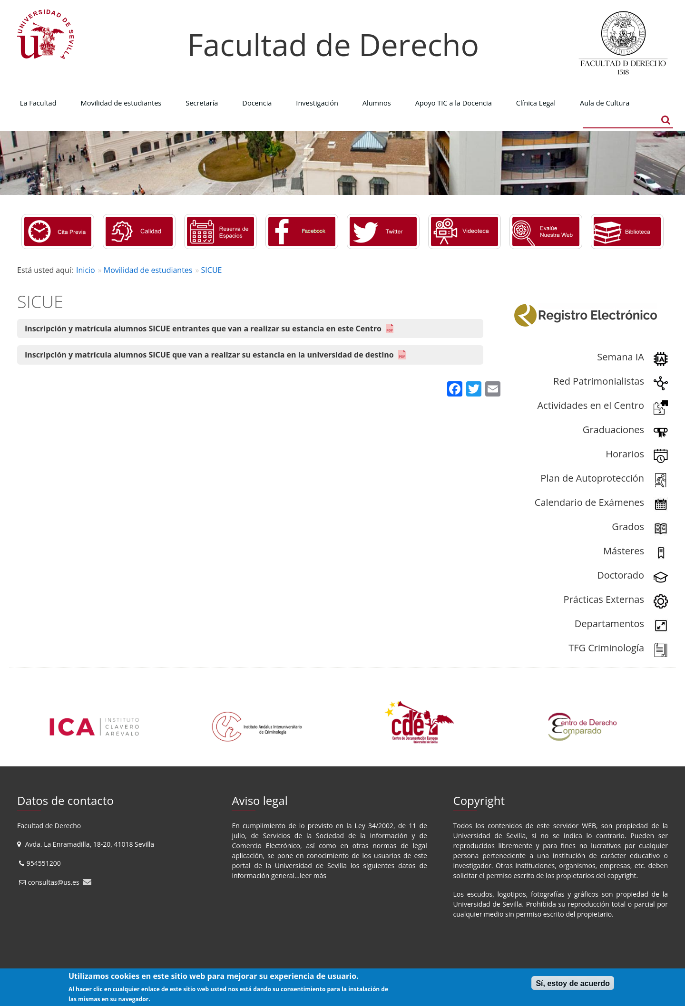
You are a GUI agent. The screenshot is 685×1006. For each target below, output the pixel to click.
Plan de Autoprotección (592, 478)
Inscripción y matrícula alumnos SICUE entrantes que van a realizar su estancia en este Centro (203, 328)
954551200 (45, 863)
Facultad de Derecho (333, 44)
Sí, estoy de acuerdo (573, 983)
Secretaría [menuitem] (202, 102)
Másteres (623, 551)
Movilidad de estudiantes (148, 270)
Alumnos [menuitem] (376, 102)
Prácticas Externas (603, 599)
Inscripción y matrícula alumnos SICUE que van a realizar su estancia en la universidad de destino (209, 354)
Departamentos (609, 624)
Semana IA (620, 357)
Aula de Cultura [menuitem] (604, 102)
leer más (313, 875)
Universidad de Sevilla (311, 865)
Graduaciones (613, 430)
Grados (628, 527)
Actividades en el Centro (590, 405)
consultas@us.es (53, 882)
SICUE (211, 270)
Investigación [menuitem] (317, 102)
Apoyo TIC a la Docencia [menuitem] (453, 102)
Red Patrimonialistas (598, 381)
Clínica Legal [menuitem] (536, 102)
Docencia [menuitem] (257, 102)
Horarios (625, 454)
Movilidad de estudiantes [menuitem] (121, 102)
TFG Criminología (606, 648)
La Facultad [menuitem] (38, 102)
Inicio (85, 270)
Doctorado (620, 575)
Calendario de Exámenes (589, 502)
